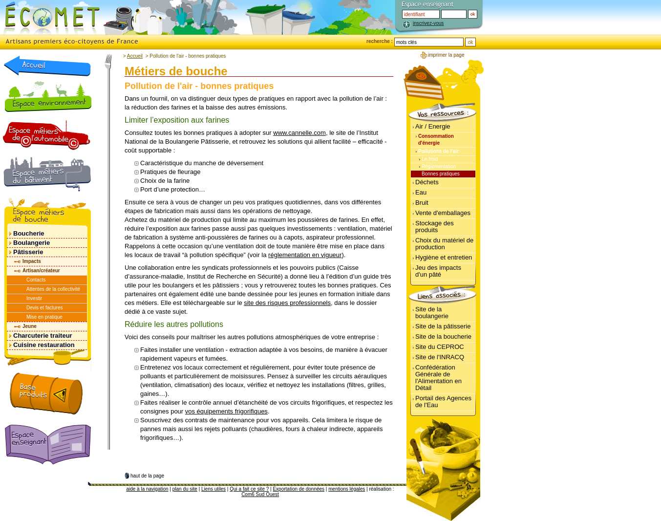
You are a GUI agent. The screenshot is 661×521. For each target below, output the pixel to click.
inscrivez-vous (428, 23)
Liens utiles (213, 489)
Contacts (35, 279)
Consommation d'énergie (436, 139)
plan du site (184, 489)
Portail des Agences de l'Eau (443, 401)
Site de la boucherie (443, 336)
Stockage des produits (434, 226)
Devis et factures (44, 307)
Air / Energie (432, 126)
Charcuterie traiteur (42, 335)
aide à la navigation (147, 489)
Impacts (31, 261)
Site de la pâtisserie (442, 326)
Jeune (29, 326)
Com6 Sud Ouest (260, 494)
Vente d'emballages (442, 213)
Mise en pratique (44, 317)
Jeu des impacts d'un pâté (438, 271)
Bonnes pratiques (441, 173)
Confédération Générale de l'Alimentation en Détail (438, 377)
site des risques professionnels (287, 302)
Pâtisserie (28, 252)
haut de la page (147, 475)
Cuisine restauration (44, 344)
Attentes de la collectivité (53, 289)
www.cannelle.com (299, 132)
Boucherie (28, 233)
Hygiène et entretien (443, 257)
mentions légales (346, 489)
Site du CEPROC (439, 346)
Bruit (421, 202)
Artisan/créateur (41, 270)
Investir (34, 298)
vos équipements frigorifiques (226, 411)
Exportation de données (298, 489)
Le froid (430, 159)
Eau (420, 192)
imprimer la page (446, 55)
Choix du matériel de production (444, 244)
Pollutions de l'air (438, 151)
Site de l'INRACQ (439, 357)
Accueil (135, 56)
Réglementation (439, 166)
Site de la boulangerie (431, 312)
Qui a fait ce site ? (249, 489)
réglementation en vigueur (304, 255)
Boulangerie (31, 242)
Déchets (427, 182)
